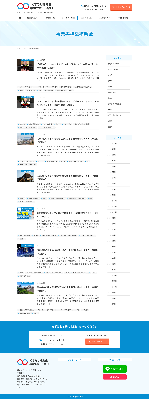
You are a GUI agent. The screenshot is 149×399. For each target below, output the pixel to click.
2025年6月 (111, 166)
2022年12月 (112, 275)
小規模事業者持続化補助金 (83, 87)
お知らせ (110, 109)
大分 (88, 161)
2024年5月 (111, 241)
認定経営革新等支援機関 (82, 124)
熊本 (40, 90)
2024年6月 (111, 235)
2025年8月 (111, 155)
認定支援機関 (49, 90)
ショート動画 (67, 124)
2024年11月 (112, 206)
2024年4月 (111, 246)
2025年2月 (111, 189)
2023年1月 (111, 269)
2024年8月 (111, 224)
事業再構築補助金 (66, 87)
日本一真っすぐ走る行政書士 (28, 127)
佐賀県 (110, 127)
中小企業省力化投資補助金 (65, 90)
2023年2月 (111, 264)
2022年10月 (112, 287)
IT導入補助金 (31, 90)
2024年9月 (111, 218)
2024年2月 (111, 258)
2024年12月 (112, 201)
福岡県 (110, 121)
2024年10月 (112, 212)
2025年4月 (111, 178)
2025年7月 (111, 160)
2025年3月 (111, 183)
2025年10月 (112, 143)
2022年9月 (111, 292)
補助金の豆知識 (47, 124)
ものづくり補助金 (24, 87)
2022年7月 (111, 304)
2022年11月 (112, 281)
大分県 (110, 75)
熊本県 (110, 81)
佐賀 (90, 198)
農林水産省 (111, 92)
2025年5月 (111, 172)
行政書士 (54, 87)
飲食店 (110, 98)
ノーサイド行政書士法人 (40, 87)
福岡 (67, 273)
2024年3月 (111, 252)
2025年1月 (111, 195)
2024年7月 (111, 229)
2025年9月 (111, 149)
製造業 (110, 86)
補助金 (21, 90)
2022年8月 (111, 298)
